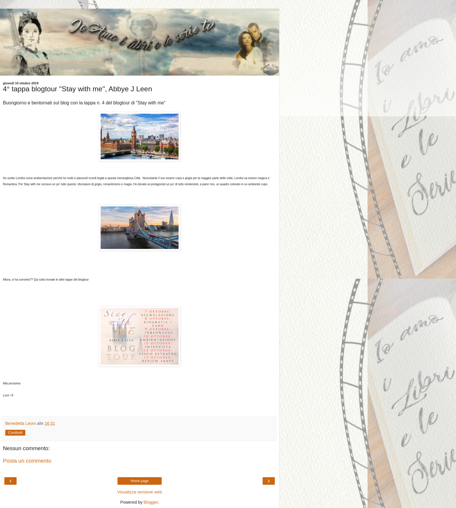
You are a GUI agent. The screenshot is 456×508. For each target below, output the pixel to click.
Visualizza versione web (139, 492)
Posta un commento (27, 461)
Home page (140, 481)
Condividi (15, 433)
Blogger (151, 502)
